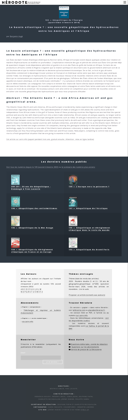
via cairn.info (27, 321)
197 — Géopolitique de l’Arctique (88, 207)
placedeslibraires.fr (96, 310)
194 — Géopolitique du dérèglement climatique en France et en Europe (32, 249)
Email (23, 353)
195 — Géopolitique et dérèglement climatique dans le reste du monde (89, 227)
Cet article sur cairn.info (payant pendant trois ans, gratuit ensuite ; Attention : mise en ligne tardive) (50, 139)
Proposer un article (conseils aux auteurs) (87, 295)
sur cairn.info (82, 315)
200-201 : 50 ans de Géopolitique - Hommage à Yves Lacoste (31, 186)
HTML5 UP (85, 410)
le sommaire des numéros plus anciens (78, 167)
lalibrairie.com (79, 310)
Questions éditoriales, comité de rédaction (89, 344)
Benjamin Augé (16, 36)
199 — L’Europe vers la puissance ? (89, 185)
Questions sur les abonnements (85, 347)
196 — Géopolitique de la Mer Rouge (32, 226)
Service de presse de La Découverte (86, 349)
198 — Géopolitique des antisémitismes (34, 207)
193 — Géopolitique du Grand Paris (89, 248)
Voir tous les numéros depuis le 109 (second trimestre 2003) (32, 167)
